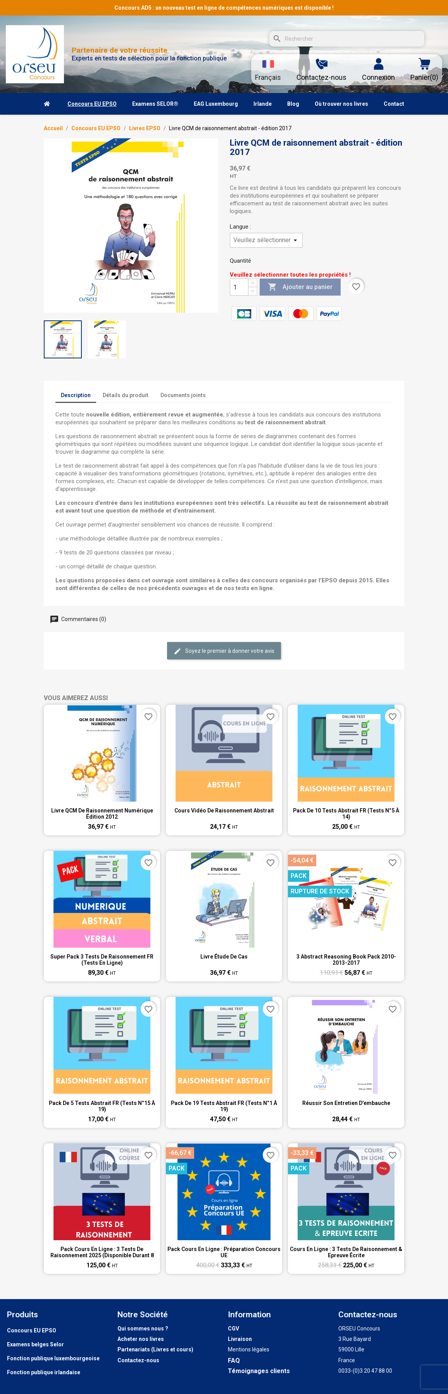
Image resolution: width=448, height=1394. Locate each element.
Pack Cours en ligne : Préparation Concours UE (224, 1252)
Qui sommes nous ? (142, 1328)
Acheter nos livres (140, 1339)
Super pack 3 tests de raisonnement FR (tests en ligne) (101, 959)
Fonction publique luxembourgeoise (53, 1358)
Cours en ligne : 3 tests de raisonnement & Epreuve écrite (346, 1252)
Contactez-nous (138, 1360)
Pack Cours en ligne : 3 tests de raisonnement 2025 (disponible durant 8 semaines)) (102, 1252)
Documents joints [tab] (183, 395)
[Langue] (266, 240)
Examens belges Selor (35, 1344)
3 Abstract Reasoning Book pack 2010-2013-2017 (346, 959)
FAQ (234, 1360)
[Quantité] (239, 287)
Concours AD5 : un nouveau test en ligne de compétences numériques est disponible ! (224, 8)
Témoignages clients (259, 1371)
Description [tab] (76, 395)
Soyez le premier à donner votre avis (224, 651)
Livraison (240, 1339)
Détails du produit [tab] (125, 395)
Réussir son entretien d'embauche (346, 1103)
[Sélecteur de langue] (268, 69)
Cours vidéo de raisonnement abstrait (224, 810)
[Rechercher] (346, 38)
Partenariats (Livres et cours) (155, 1349)
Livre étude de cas (224, 956)
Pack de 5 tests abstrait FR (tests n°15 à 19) (102, 1106)
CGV (233, 1328)
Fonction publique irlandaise (43, 1372)
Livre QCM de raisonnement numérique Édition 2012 (102, 813)
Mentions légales (248, 1349)
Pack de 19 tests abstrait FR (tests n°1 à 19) (224, 1106)
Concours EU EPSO (31, 1330)
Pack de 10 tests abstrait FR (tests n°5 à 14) (346, 813)
